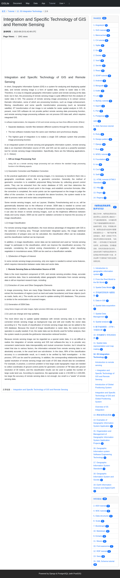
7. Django (99, 144)
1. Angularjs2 (100, 25)
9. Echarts (99, 536)
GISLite (5, 3)
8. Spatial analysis (102, 322)
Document (17, 3)
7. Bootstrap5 (101, 526)
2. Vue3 (98, 60)
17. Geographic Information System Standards (101, 465)
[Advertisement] (45, 58)
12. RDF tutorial (102, 551)
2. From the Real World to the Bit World (104, 281)
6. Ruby (98, 134)
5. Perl (98, 111)
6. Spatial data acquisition (104, 307)
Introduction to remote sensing (104, 363)
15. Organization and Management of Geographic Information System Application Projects (103, 437)
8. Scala (98, 521)
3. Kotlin (98, 91)
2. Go (97, 50)
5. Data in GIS (101, 300)
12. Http (98, 187)
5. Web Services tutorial (103, 128)
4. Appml (99, 106)
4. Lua (98, 96)
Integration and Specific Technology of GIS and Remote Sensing (40, 389)
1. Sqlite (98, 45)
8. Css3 (98, 169)
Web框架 (99, 18)
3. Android (99, 81)
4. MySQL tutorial (102, 101)
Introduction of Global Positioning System (104, 386)
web (97, 121)
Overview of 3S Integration (101, 408)
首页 (4, 11)
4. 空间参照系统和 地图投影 (104, 294)
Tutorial (52, 3)
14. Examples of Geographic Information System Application (103, 423)
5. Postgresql (101, 116)
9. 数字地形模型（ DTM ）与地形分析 (104, 328)
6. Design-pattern (102, 139)
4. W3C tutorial (101, 511)
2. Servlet (99, 65)
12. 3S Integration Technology (29, 11)
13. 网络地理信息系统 (104, 415)
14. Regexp (99, 198)
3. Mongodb (100, 86)
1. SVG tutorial (101, 30)
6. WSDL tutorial (102, 154)
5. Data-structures (103, 516)
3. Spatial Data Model (104, 287)
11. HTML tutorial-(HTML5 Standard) (104, 181)
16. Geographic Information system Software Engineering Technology (102, 453)
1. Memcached (101, 35)
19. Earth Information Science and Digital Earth (104, 488)
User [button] (61, 3)
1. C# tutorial (100, 40)
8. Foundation (101, 159)
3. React (99, 70)
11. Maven (99, 541)
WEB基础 (100, 499)
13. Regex (99, 193)
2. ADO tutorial (101, 506)
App (43, 3)
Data (36, 3)
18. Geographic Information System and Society (103, 477)
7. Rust (98, 149)
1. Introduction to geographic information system (103, 271)
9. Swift (98, 174)
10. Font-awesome (103, 546)
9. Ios (97, 164)
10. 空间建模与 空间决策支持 (104, 336)
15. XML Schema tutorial (103, 563)
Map (27, 3)
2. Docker (99, 55)
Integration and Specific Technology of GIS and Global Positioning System (105, 397)
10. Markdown (101, 531)
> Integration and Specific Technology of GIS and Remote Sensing (104, 374)
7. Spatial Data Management (100, 315)
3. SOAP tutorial (102, 75)
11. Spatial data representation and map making (103, 346)
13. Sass (99, 556)
